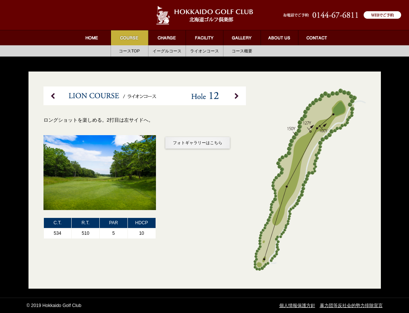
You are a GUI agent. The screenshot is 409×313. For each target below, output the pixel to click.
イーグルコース (167, 51)
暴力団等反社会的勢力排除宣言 (351, 305)
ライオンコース (204, 51)
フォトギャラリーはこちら (197, 142)
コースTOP (129, 51)
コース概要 (242, 51)
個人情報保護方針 (297, 305)
